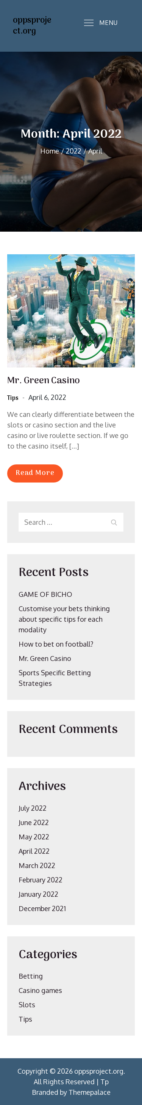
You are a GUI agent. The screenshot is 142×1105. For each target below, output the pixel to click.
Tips (13, 398)
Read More (35, 473)
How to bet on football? (56, 644)
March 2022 (37, 865)
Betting (31, 976)
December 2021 (42, 908)
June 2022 (34, 822)
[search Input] (71, 522)
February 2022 (40, 880)
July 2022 (33, 808)
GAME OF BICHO (45, 594)
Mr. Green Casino (43, 380)
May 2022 (34, 837)
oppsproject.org (32, 26)
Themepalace (90, 1092)
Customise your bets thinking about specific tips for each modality (64, 619)
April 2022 (34, 851)
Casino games (40, 990)
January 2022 (38, 894)
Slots (27, 1004)
